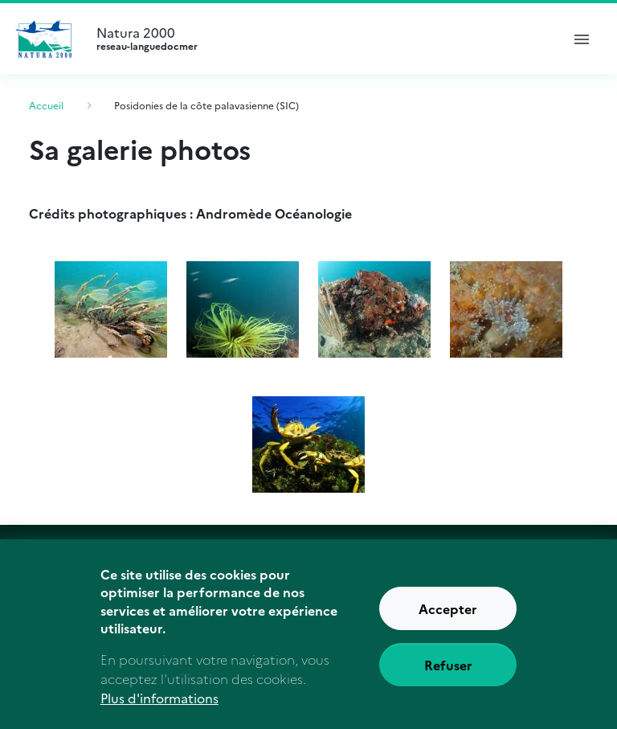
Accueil (46, 105)
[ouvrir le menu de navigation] (581, 38)
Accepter (448, 616)
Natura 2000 (321, 38)
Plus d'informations (159, 706)
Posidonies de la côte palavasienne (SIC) (206, 105)
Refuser (448, 673)
